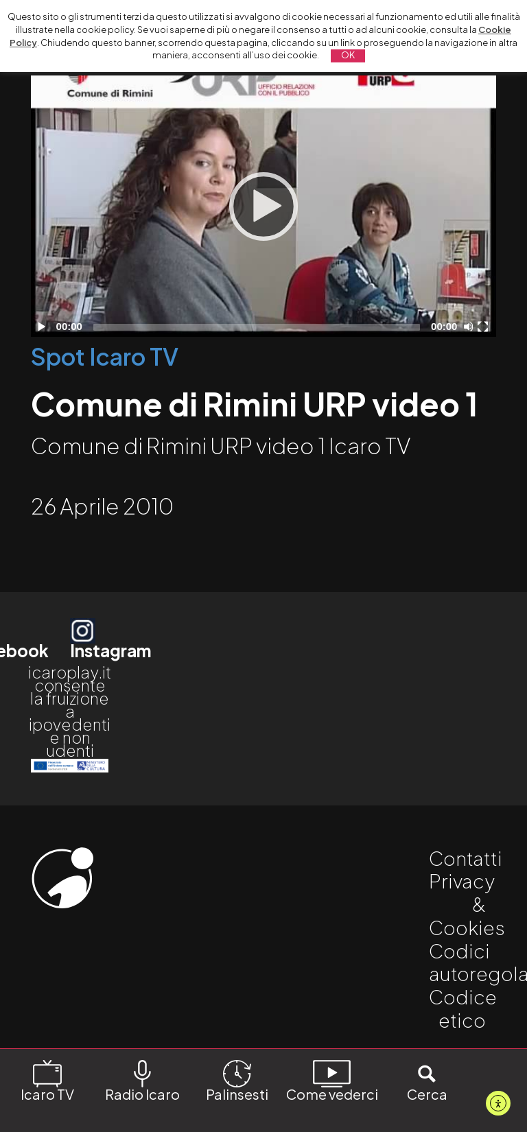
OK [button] (348, 54)
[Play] (263, 206)
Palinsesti (237, 1080)
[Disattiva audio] (471, 326)
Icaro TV (47, 1080)
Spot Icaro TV (104, 356)
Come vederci (332, 1080)
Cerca (427, 1080)
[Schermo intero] (484, 326)
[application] (263, 206)
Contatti (465, 858)
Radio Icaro (142, 1080)
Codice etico (463, 1008)
